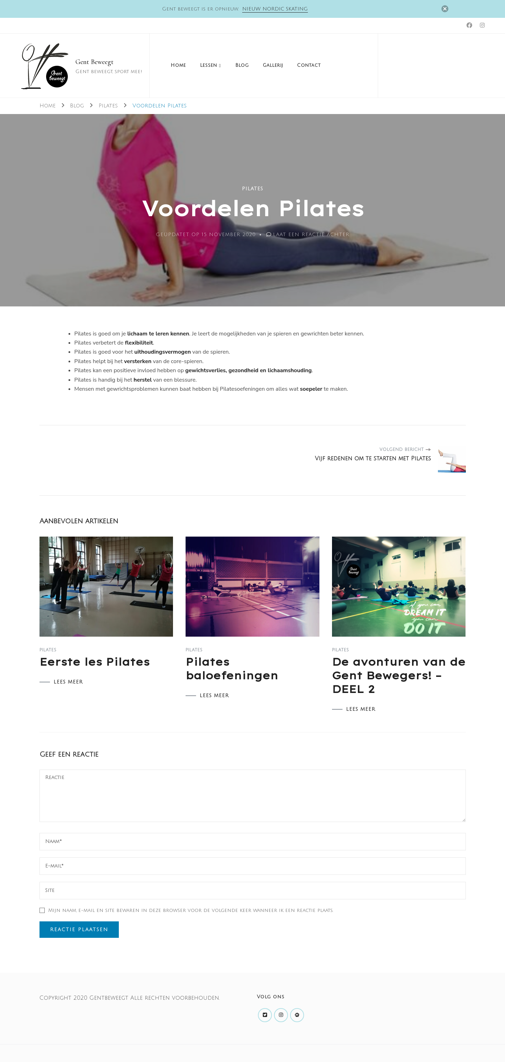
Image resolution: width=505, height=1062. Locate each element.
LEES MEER (68, 682)
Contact (309, 65)
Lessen (208, 65)
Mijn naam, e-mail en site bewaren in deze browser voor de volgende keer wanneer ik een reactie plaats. (190, 910)
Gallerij (273, 65)
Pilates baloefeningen (232, 668)
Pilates (252, 188)
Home (178, 65)
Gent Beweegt (94, 62)
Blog (242, 65)
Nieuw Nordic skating (275, 9)
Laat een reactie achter (311, 234)
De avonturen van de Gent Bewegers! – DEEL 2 (399, 675)
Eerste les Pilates (94, 661)
